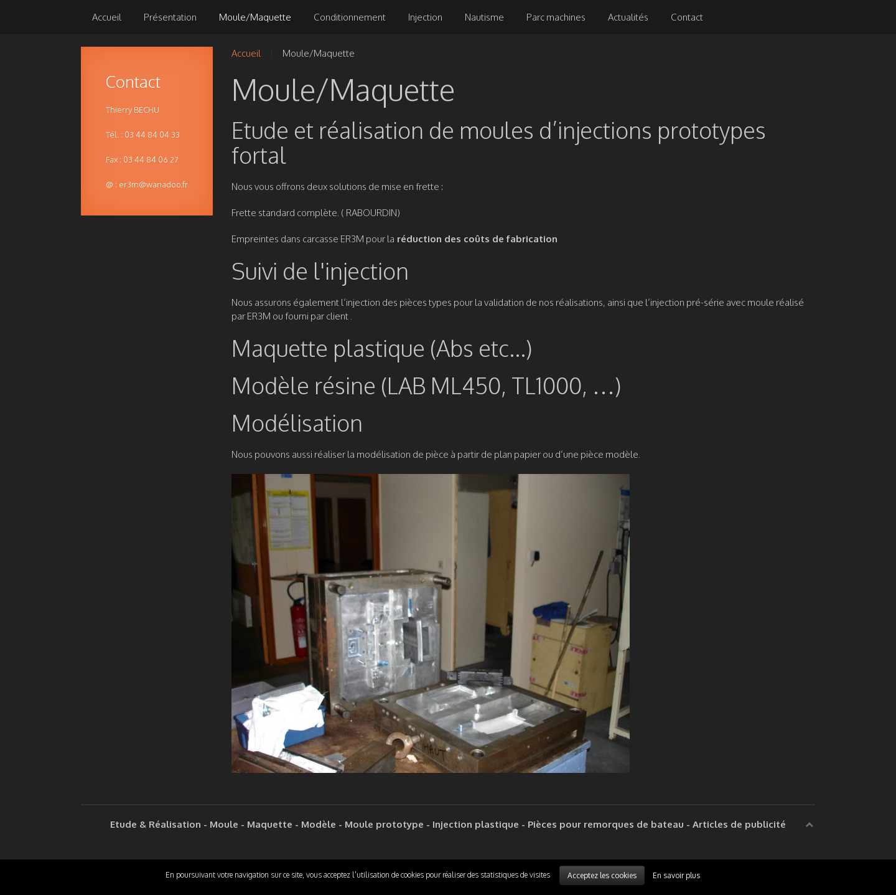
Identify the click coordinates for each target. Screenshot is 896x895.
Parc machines (556, 17)
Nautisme (484, 17)
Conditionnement (350, 17)
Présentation (170, 17)
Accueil (106, 17)
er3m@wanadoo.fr (153, 184)
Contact (687, 17)
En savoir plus (676, 875)
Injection (425, 17)
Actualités (628, 17)
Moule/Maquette (255, 17)
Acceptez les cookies (602, 875)
